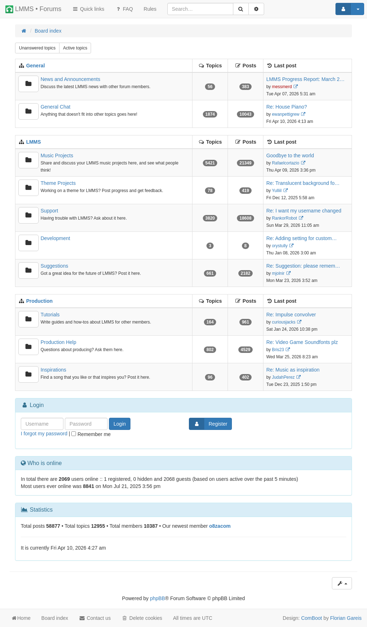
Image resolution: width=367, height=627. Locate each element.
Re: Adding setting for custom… (301, 238)
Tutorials (49, 314)
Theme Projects (58, 183)
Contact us (95, 618)
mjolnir (278, 273)
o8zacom (220, 526)
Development (55, 238)
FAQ (124, 9)
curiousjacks (283, 322)
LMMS (33, 142)
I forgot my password (44, 433)
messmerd (282, 86)
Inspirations (53, 370)
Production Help (58, 342)
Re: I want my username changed (303, 211)
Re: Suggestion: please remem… (303, 266)
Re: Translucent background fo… (303, 183)
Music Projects (56, 155)
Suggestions (54, 266)
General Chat (55, 107)
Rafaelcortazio (285, 163)
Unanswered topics (37, 48)
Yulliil (277, 190)
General (35, 65)
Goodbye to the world (290, 155)
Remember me (90, 434)
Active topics (75, 48)
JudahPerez (283, 377)
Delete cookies (141, 618)
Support (49, 211)
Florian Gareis (346, 618)
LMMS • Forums (33, 9)
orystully (280, 245)
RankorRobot (284, 218)
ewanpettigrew (286, 114)
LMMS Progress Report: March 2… (305, 79)
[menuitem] (150, 9)
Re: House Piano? (286, 107)
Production (39, 301)
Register (208, 424)
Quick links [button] (88, 9)
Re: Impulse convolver (291, 314)
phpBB (157, 598)
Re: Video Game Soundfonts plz (302, 342)
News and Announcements (70, 79)
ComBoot (311, 618)
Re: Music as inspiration (293, 370)
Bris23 (278, 349)
